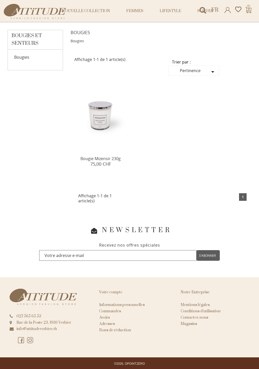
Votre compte (110, 292)
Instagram (30, 340)
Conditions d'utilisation (201, 311)
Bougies (21, 57)
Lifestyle (170, 11)
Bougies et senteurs (27, 40)
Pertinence (198, 72)
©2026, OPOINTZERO (129, 363)
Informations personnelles (122, 304)
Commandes (110, 311)
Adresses (107, 323)
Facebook (21, 340)
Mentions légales (195, 304)
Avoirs (104, 317)
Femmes (134, 11)
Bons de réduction (115, 330)
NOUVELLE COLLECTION (86, 11)
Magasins (189, 323)
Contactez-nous (194, 317)
